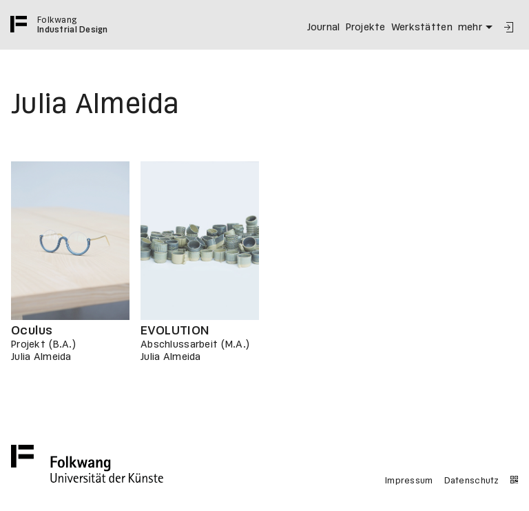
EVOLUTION (175, 331)
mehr (477, 27)
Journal (323, 27)
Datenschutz (471, 481)
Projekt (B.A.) (43, 344)
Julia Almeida (41, 357)
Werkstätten (422, 27)
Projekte (366, 27)
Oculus (31, 331)
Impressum (409, 481)
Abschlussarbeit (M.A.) (195, 344)
